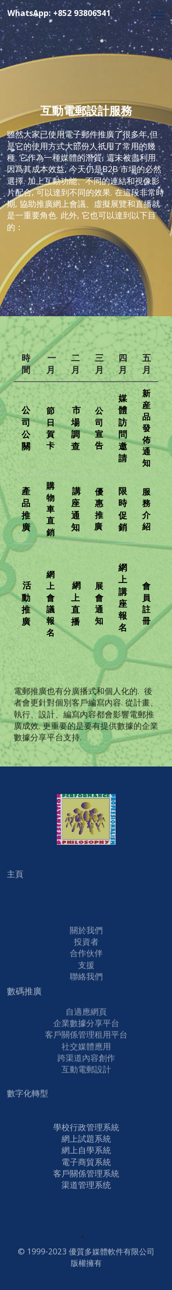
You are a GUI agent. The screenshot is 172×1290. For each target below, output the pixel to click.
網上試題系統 (86, 1168)
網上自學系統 (86, 1180)
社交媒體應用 (86, 1052)
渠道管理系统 (86, 1214)
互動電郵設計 (86, 1075)
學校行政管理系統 (86, 1156)
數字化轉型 (27, 1097)
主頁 (15, 878)
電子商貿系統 (86, 1191)
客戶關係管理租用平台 (86, 1041)
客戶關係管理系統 (86, 1203)
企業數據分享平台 (86, 1029)
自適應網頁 (86, 1018)
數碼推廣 (24, 995)
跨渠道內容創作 (86, 1064)
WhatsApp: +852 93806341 (78, 17)
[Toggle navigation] (157, 15)
